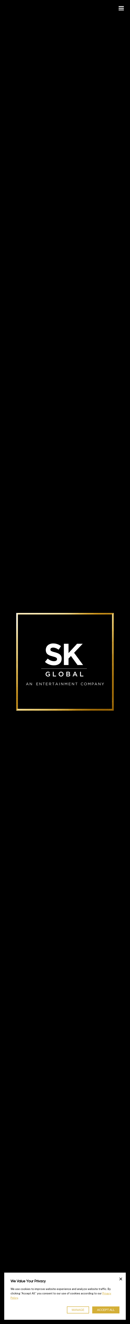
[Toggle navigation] (121, 8)
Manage (78, 1310)
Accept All (106, 1310)
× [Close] (121, 1278)
